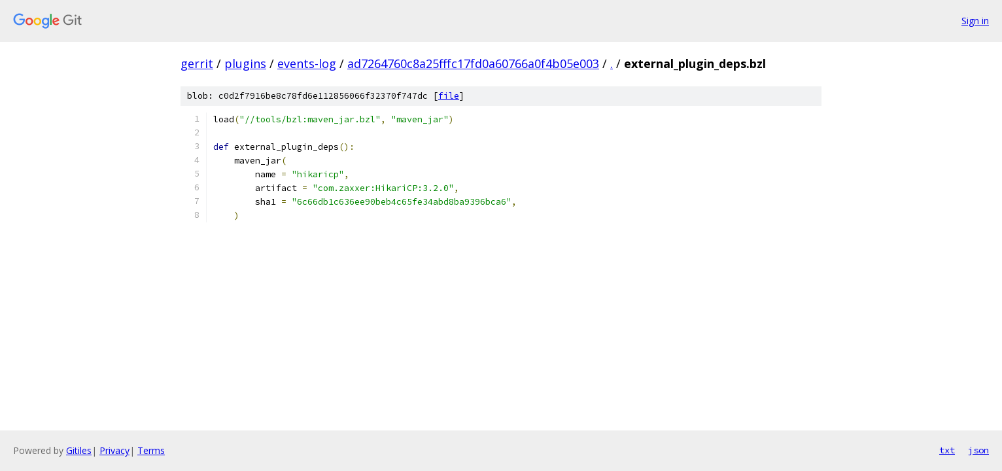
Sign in (975, 20)
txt (947, 450)
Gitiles (79, 450)
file (448, 95)
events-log (306, 63)
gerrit (197, 63)
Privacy (114, 450)
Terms (151, 450)
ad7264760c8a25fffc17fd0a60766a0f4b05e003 (473, 63)
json (978, 450)
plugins (245, 63)
